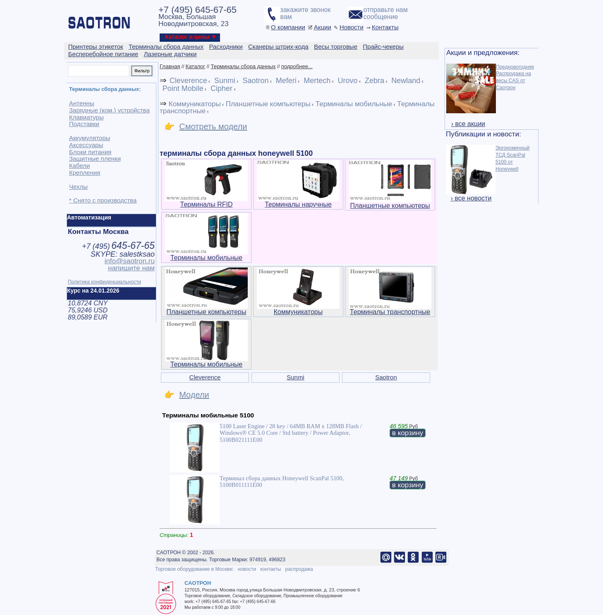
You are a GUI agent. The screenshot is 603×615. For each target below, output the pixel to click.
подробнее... (297, 66)
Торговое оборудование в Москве (193, 569)
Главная (170, 66)
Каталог (195, 66)
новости (247, 569)
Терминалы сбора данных (243, 66)
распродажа (299, 569)
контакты (270, 569)
